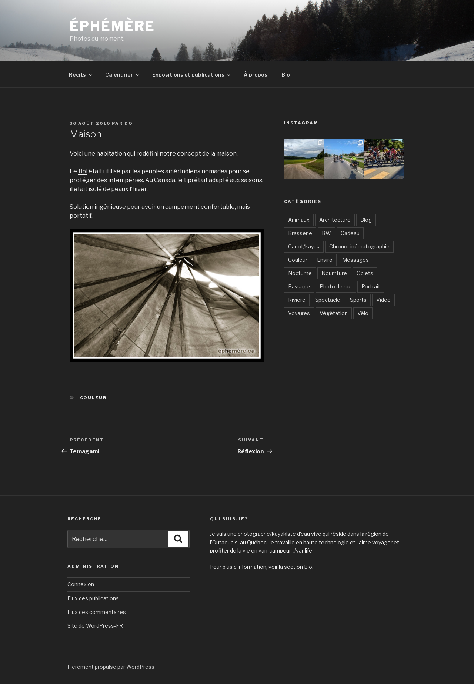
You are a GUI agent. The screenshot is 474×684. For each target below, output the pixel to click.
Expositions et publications (191, 74)
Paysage (299, 286)
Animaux (299, 220)
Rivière (297, 300)
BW (326, 233)
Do (128, 123)
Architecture (335, 220)
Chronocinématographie (359, 246)
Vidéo (383, 300)
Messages (355, 260)
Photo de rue (336, 286)
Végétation (334, 313)
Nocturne (300, 273)
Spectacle (327, 300)
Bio (285, 74)
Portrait (370, 286)
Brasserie (300, 233)
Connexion (80, 584)
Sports (358, 300)
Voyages (299, 313)
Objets (365, 273)
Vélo (362, 313)
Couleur (93, 397)
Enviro (325, 260)
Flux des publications (93, 598)
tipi (82, 171)
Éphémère (112, 26)
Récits (81, 74)
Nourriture (334, 273)
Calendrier (122, 74)
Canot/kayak (304, 246)
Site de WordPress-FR (95, 626)
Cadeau (350, 233)
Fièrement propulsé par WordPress (110, 667)
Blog (366, 220)
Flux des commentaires (96, 612)
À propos (255, 74)
